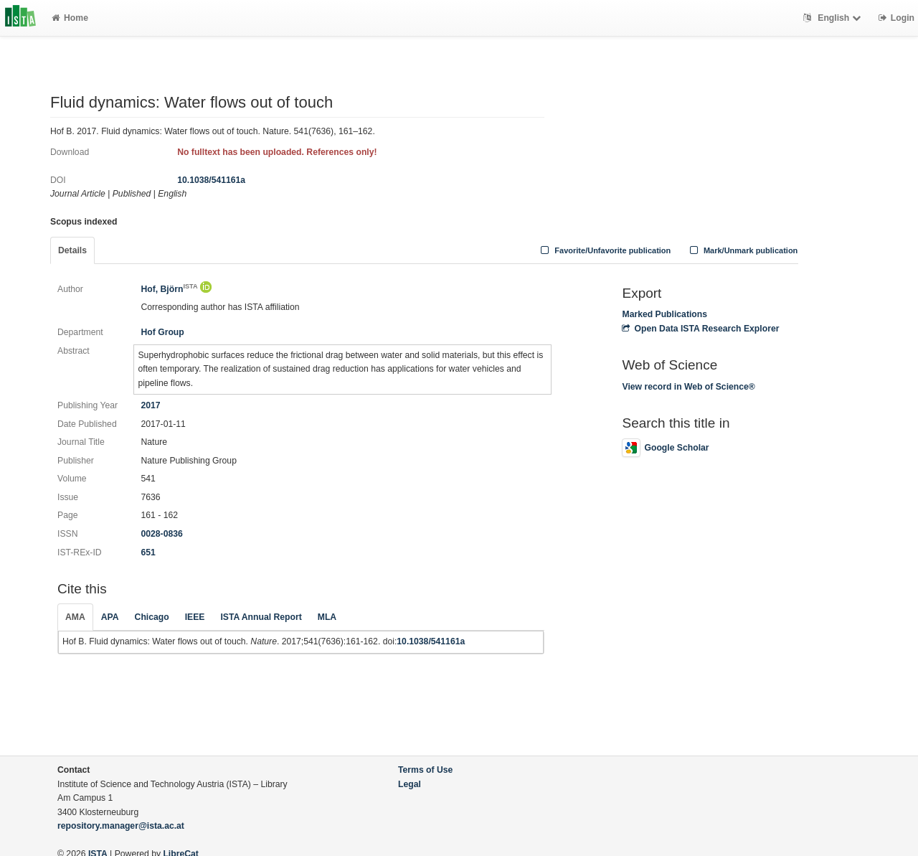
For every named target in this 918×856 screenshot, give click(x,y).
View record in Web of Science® (688, 387)
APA (110, 617)
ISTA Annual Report (260, 617)
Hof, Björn (169, 289)
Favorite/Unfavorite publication (604, 250)
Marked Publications (664, 314)
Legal (409, 784)
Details (72, 250)
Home (70, 18)
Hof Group (162, 332)
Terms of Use (425, 770)
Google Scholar (665, 448)
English (833, 18)
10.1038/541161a (211, 180)
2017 (150, 405)
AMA (75, 617)
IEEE (195, 617)
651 (148, 552)
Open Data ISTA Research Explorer (700, 329)
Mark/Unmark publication (742, 250)
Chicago (152, 617)
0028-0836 (161, 534)
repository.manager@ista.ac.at (120, 826)
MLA (327, 617)
